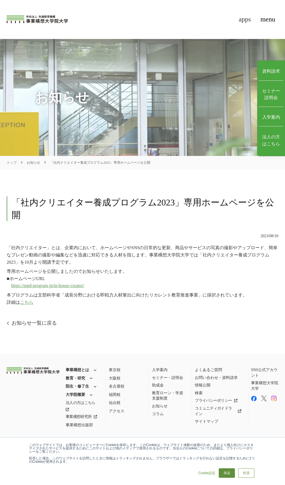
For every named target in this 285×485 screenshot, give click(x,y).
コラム (158, 414)
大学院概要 (75, 395)
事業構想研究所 (79, 417)
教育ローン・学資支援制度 (167, 396)
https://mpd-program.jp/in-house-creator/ (47, 285)
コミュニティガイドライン (213, 411)
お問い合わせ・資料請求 (216, 378)
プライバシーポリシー (213, 400)
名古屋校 (116, 386)
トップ (12, 163)
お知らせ (33, 163)
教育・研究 (75, 378)
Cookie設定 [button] (206, 473)
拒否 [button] (246, 473)
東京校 (115, 370)
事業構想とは (77, 370)
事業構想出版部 (79, 425)
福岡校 (115, 395)
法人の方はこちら (80, 403)
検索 (199, 393)
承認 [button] (226, 473)
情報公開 (202, 385)
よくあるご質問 (208, 370)
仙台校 (115, 403)
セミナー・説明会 (167, 378)
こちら (26, 302)
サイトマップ (206, 421)
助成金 (158, 385)
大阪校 (115, 378)
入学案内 (160, 370)
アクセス (116, 411)
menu (268, 19)
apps (245, 19)
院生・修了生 (77, 386)
